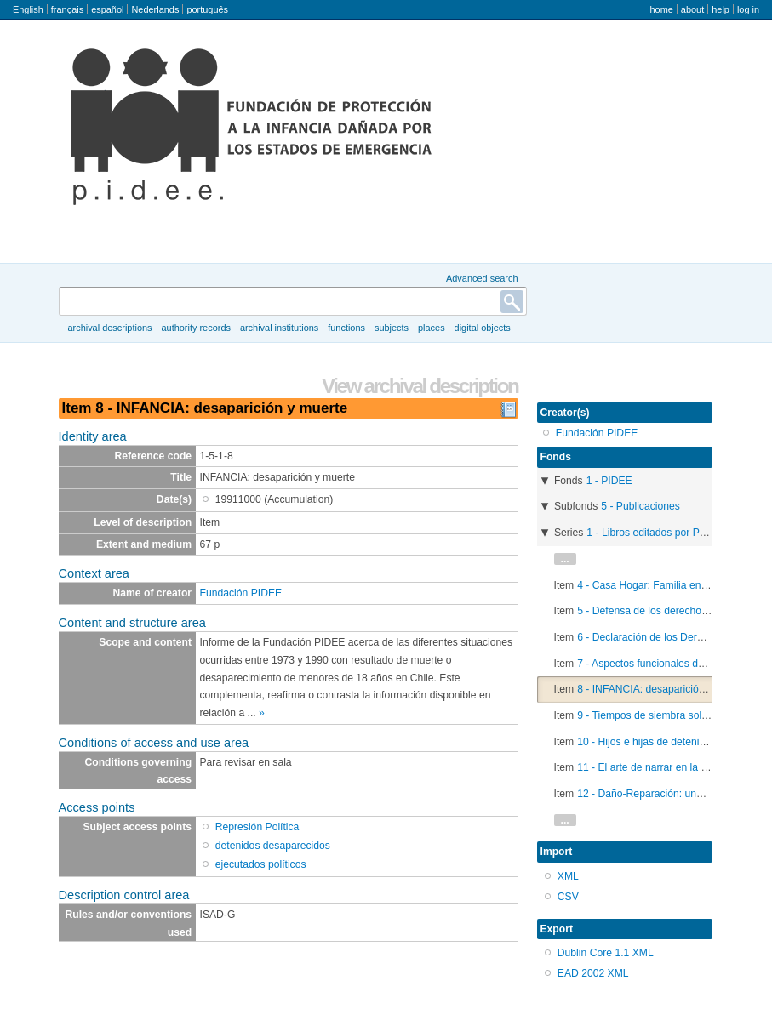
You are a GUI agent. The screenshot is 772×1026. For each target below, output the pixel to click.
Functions (346, 327)
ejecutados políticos (260, 864)
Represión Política (257, 827)
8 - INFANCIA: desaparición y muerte (662, 689)
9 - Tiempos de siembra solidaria (652, 715)
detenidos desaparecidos (272, 846)
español (107, 9)
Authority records (195, 327)
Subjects (392, 327)
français (67, 9)
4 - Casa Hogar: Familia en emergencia (667, 585)
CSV (568, 897)
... (565, 559)
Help (720, 9)
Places (431, 327)
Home (660, 9)
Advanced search (482, 278)
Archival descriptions (109, 327)
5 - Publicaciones (640, 506)
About (692, 9)
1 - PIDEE (609, 481)
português (207, 9)
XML (568, 876)
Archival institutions (279, 327)
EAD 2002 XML (593, 973)
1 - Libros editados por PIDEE (654, 533)
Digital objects (483, 327)
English (28, 9)
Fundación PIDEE (241, 593)
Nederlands (155, 9)
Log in (748, 9)
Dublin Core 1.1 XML (606, 953)
